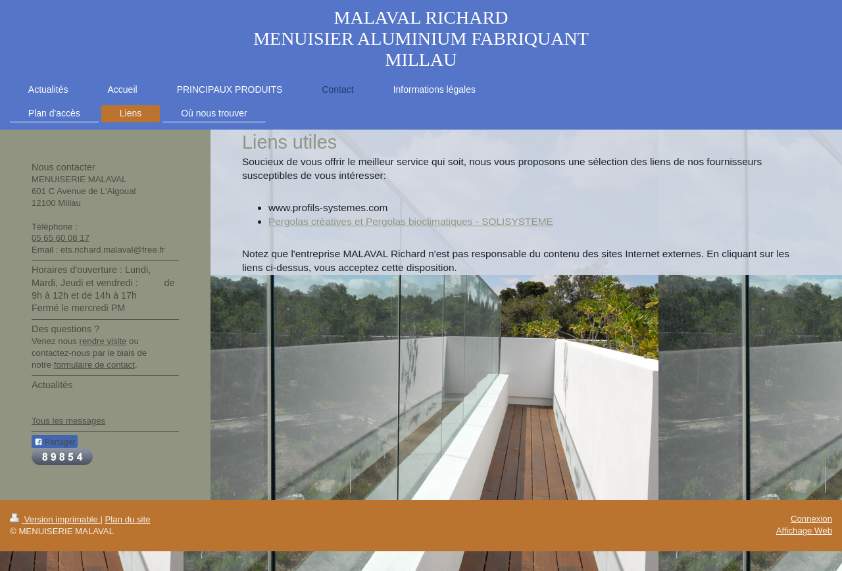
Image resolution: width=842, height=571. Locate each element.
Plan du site (128, 519)
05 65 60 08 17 (60, 238)
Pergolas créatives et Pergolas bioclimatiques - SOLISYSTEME (410, 221)
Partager (54, 442)
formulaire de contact (94, 365)
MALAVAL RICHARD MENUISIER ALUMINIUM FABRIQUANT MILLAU (421, 38)
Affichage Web (804, 530)
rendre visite (103, 341)
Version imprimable (55, 519)
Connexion (811, 519)
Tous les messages (68, 421)
